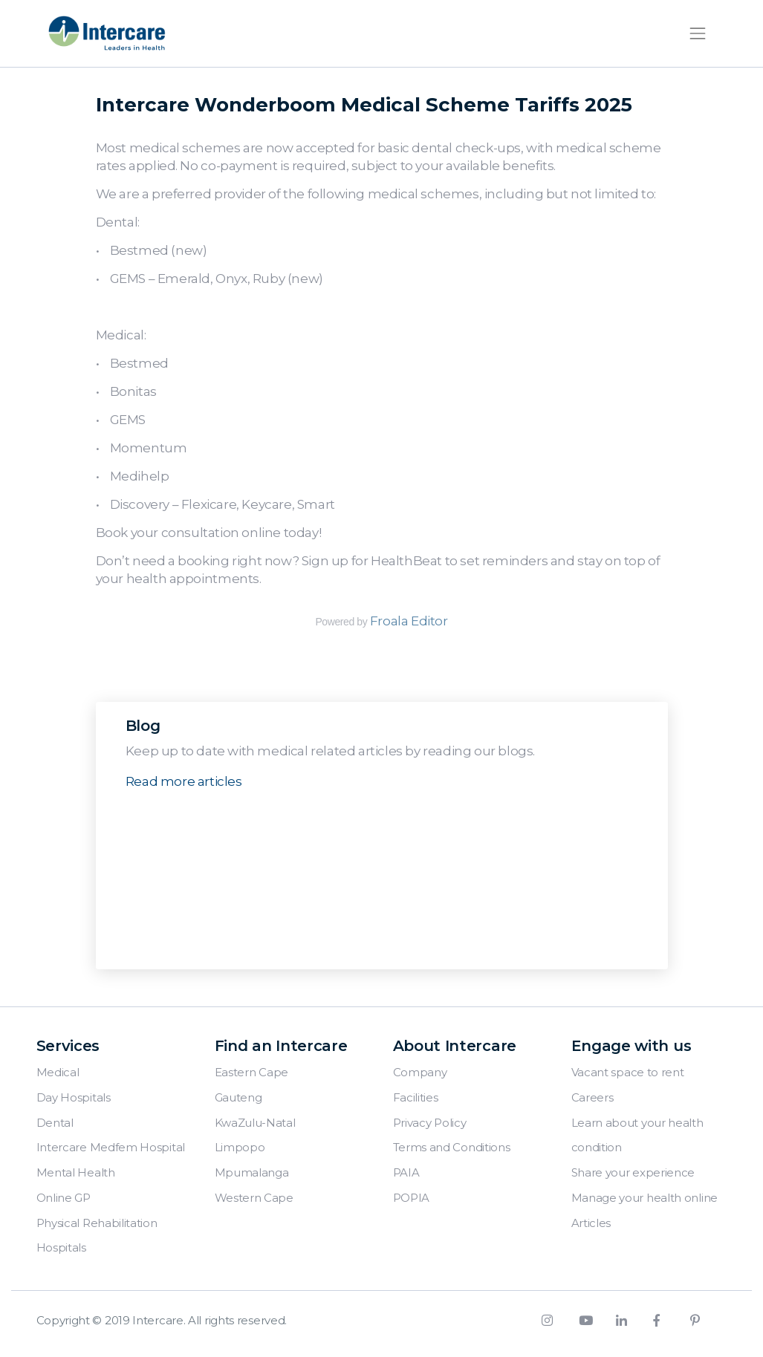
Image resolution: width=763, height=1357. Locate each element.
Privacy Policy (430, 1123)
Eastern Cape (251, 1072)
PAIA (406, 1172)
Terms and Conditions (451, 1147)
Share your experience (633, 1172)
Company (420, 1072)
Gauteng (238, 1097)
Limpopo (240, 1147)
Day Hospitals (73, 1097)
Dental (55, 1123)
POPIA (411, 1198)
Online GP (63, 1198)
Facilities (415, 1097)
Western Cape (254, 1198)
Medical (57, 1072)
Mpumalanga (252, 1172)
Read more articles (184, 781)
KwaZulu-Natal (255, 1123)
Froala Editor (409, 621)
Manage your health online (644, 1198)
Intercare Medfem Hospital (111, 1147)
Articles (591, 1223)
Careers (592, 1097)
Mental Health (75, 1172)
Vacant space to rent (627, 1072)
